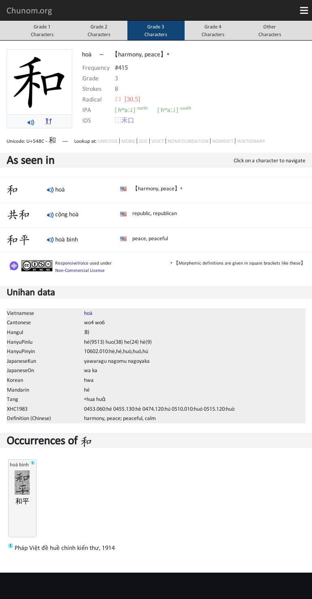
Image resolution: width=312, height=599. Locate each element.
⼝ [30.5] (127, 99)
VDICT (157, 141)
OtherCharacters (269, 30)
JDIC (143, 141)
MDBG (128, 141)
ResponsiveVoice (71, 263)
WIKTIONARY (251, 141)
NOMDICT (222, 141)
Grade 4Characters (213, 30)
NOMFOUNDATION (188, 141)
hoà (88, 313)
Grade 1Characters (42, 30)
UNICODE (108, 141)
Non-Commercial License (80, 270)
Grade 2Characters (99, 30)
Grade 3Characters (155, 30)
